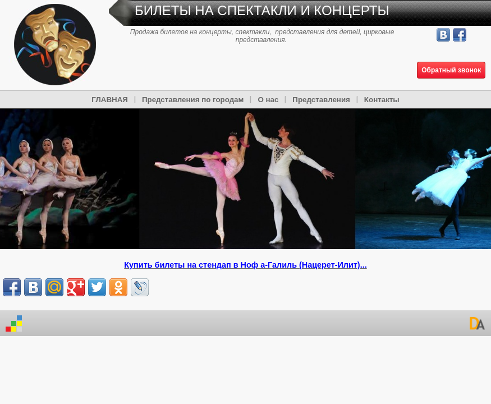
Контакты (382, 99)
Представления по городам (193, 99)
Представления (321, 99)
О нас (268, 99)
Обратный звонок (451, 70)
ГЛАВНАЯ (109, 99)
